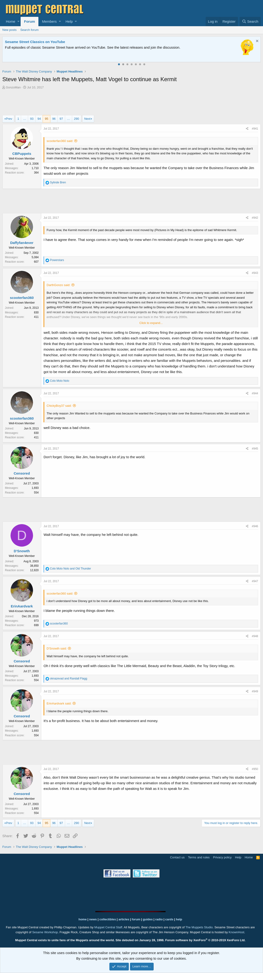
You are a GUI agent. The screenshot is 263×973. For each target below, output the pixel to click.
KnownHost (236, 932)
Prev (9, 118)
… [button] (24, 118)
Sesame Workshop (45, 932)
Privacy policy (222, 857)
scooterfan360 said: (60, 141)
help (179, 919)
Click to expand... (151, 323)
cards (169, 919)
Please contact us (188, 47)
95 (46, 118)
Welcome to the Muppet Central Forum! (37, 42)
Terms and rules (199, 857)
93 (31, 118)
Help (69, 21)
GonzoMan (13, 87)
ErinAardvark (22, 606)
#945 (255, 448)
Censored (22, 473)
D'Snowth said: (57, 648)
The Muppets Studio (199, 927)
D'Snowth (22, 551)
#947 (255, 581)
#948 (255, 636)
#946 (255, 526)
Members (49, 21)
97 (61, 118)
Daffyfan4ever (21, 243)
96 (54, 118)
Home (10, 21)
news (93, 919)
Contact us (177, 857)
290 (76, 118)
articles (124, 919)
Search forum (29, 30)
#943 (255, 273)
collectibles (107, 919)
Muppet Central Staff (108, 927)
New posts (9, 30)
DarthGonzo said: (58, 285)
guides (148, 919)
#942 (255, 217)
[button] (18, 21)
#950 (255, 769)
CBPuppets (21, 154)
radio (159, 919)
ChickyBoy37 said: (59, 405)
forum (136, 919)
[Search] (250, 21)
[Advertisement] (131, 102)
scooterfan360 (22, 298)
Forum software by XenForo (205, 940)
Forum (29, 21)
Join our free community (83, 47)
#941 (255, 128)
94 (39, 118)
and (70, 568)
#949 (255, 691)
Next (87, 118)
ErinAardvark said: (59, 703)
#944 (255, 393)
